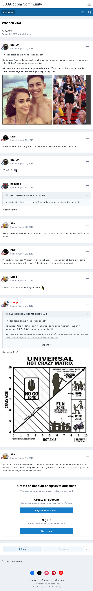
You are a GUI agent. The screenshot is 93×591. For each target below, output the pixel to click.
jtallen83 (15, 183)
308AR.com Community (22, 4)
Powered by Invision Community (46, 586)
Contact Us (46, 580)
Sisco (13, 223)
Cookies (59, 580)
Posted (21, 48)
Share (22, 549)
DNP (13, 136)
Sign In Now (46, 531)
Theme (33, 580)
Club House (25, 34)
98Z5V (8, 31)
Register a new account (46, 510)
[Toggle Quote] (6, 195)
